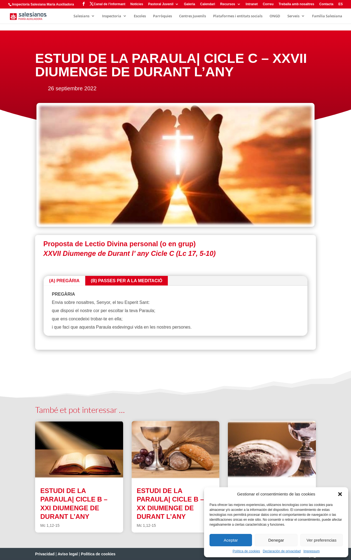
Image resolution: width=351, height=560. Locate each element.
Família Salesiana (327, 16)
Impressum (311, 551)
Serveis (293, 16)
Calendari (207, 4)
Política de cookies (246, 551)
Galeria (189, 4)
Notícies (136, 4)
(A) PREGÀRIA (64, 280)
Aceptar (231, 540)
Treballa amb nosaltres (296, 4)
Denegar (276, 540)
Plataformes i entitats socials (237, 16)
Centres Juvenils (192, 16)
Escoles (140, 16)
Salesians (81, 16)
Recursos (227, 4)
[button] (340, 494)
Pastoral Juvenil (160, 4)
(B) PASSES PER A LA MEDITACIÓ (126, 280)
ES (340, 4)
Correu (268, 4)
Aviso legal (68, 554)
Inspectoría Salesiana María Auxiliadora (43, 4)
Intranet (252, 4)
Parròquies (162, 16)
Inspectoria (111, 16)
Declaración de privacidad (282, 551)
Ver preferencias (321, 540)
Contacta (326, 4)
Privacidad (45, 554)
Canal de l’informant (109, 4)
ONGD (275, 16)
